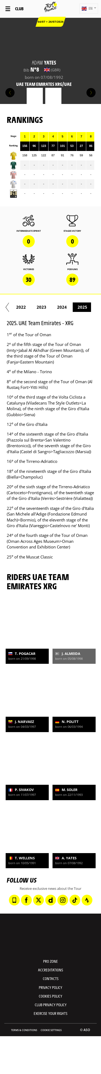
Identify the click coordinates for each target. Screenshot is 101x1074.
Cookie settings (51, 1030)
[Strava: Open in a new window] (87, 900)
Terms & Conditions (24, 1030)
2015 (45, 307)
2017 (86, 307)
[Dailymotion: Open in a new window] (50, 900)
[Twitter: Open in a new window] (38, 900)
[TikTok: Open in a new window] (74, 900)
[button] (88, 9)
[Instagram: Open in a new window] (62, 900)
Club (19, 8)
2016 (65, 307)
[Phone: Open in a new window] (14, 900)
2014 (24, 307)
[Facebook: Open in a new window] (26, 900)
